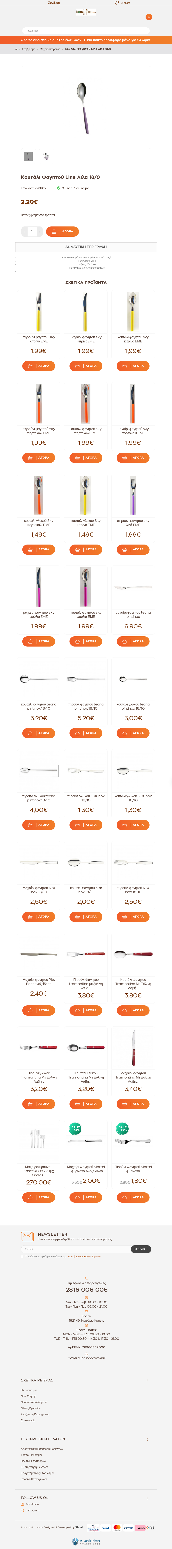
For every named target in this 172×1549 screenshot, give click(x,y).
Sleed (79, 1527)
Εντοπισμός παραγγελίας (87, 1358)
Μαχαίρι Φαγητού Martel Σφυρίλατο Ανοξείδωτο (86, 1169)
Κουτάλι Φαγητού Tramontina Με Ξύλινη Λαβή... (133, 984)
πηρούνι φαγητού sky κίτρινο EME (38, 339)
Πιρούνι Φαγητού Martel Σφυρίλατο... (133, 1169)
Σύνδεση (54, 2)
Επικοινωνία (28, 1420)
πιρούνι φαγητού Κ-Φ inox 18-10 (133, 890)
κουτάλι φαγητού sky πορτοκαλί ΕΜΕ (86, 431)
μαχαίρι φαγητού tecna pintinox (133, 614)
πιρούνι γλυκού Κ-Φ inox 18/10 (86, 798)
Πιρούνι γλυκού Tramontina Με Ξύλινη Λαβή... (39, 1077)
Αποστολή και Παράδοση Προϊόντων (42, 1449)
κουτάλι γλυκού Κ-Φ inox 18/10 (133, 798)
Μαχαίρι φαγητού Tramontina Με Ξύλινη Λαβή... (133, 1077)
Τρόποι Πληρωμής (31, 1455)
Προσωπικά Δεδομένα (34, 1402)
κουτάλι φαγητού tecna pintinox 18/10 (38, 706)
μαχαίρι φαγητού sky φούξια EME (38, 614)
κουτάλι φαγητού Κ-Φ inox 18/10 (86, 890)
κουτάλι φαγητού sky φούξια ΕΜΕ (86, 614)
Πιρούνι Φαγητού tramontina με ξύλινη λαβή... (86, 984)
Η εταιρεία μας (29, 1390)
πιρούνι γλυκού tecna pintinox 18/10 (39, 798)
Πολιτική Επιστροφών (33, 1461)
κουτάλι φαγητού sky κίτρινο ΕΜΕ (133, 339)
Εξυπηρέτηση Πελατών (34, 1467)
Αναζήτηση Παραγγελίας (35, 1414)
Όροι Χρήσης (28, 1396)
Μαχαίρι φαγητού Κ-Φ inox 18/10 (38, 890)
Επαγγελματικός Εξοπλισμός (37, 1473)
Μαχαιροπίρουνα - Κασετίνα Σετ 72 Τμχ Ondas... (39, 1171)
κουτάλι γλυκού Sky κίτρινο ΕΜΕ (86, 523)
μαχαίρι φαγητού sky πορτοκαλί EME (133, 431)
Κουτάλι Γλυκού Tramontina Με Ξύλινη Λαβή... (86, 1077)
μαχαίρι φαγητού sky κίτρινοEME (86, 339)
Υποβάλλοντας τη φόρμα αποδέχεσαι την (63, 1256)
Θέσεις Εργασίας (31, 1408)
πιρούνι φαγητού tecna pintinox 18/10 (86, 706)
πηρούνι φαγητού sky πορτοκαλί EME (38, 431)
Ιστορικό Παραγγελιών (34, 1479)
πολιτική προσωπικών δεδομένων (83, 1256)
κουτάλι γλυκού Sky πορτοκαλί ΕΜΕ (38, 523)
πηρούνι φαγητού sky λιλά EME (133, 523)
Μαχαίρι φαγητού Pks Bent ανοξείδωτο (39, 982)
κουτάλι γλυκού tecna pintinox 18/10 (133, 706)
